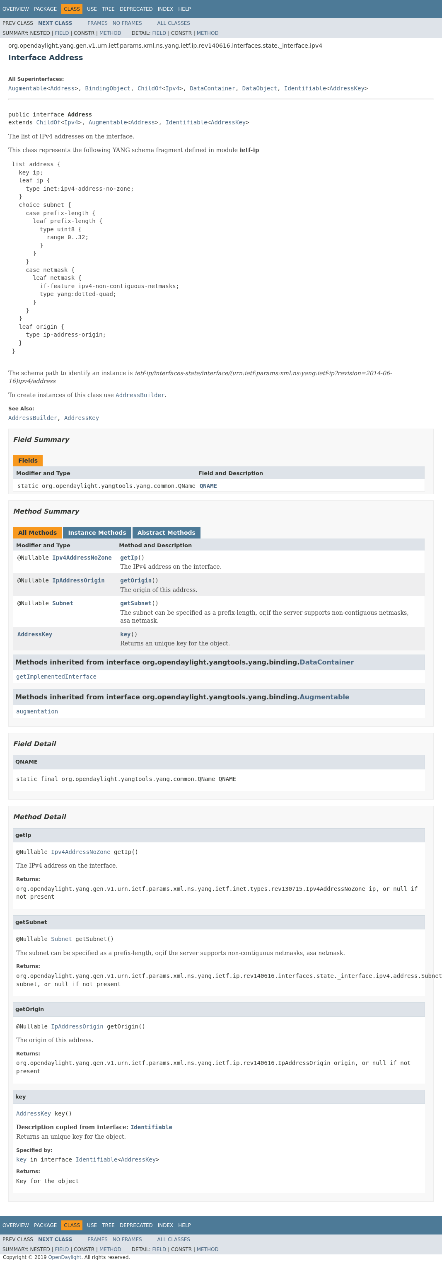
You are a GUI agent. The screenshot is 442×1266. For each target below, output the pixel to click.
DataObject (259, 88)
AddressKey (347, 88)
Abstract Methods (167, 532)
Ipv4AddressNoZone (81, 557)
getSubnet (136, 603)
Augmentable (27, 88)
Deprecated (136, 9)
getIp (129, 557)
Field (62, 33)
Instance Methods (97, 532)
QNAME (208, 486)
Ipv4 (172, 88)
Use (92, 9)
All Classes (173, 23)
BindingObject (107, 88)
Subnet (62, 603)
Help (184, 9)
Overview (15, 9)
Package (45, 9)
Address (62, 88)
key (125, 634)
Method (110, 33)
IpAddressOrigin (78, 580)
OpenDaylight (64, 1257)
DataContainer (212, 88)
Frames (97, 23)
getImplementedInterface (56, 676)
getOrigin (136, 580)
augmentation (37, 711)
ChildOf (150, 88)
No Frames (127, 23)
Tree (108, 9)
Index (166, 9)
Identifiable (305, 88)
